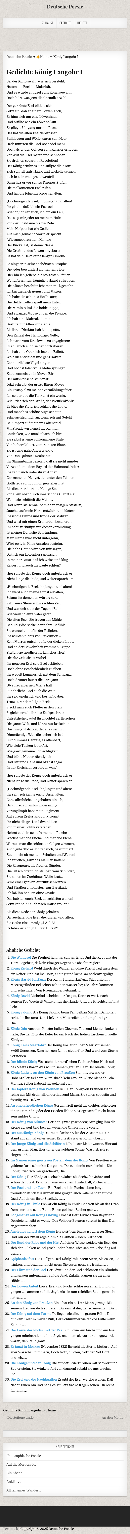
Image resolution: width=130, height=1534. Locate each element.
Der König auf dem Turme (31, 1314)
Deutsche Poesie (65, 6)
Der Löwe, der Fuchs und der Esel (37, 1330)
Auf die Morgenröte (21, 1464)
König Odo (19, 1029)
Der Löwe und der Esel (28, 1270)
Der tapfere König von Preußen (35, 1089)
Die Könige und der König (31, 1363)
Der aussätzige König (27, 1133)
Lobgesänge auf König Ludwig (34, 1215)
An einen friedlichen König (32, 1105)
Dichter (82, 23)
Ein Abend (14, 1473)
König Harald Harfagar (28, 979)
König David (20, 996)
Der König (18, 1177)
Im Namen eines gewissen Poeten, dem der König (49, 1160)
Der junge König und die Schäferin (38, 1144)
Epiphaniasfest (22, 1259)
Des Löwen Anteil (24, 1286)
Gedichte (65, 23)
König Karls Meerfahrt (28, 1045)
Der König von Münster (29, 1122)
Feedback (10, 1529)
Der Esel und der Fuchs (29, 1188)
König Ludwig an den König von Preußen (43, 1073)
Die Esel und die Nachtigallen (34, 1379)
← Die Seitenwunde (18, 1417)
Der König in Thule (25, 1204)
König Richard (22, 968)
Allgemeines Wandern (23, 1490)
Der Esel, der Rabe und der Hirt (35, 1242)
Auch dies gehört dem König (33, 1231)
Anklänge (13, 1482)
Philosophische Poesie (23, 1456)
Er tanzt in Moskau (25, 1347)
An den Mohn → (114, 1417)
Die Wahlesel (21, 957)
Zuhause (47, 23)
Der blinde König (24, 1062)
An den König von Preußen (31, 1303)
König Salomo (21, 1012)
